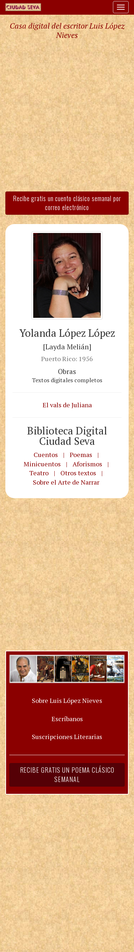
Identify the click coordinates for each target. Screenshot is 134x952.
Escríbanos (67, 718)
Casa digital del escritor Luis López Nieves (67, 30)
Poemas (81, 454)
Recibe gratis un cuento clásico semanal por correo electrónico (67, 203)
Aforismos (87, 464)
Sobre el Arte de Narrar (66, 482)
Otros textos (78, 472)
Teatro (39, 472)
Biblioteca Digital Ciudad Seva (67, 436)
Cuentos (46, 454)
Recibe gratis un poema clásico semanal (67, 774)
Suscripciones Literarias (67, 736)
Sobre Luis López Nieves (67, 700)
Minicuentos (42, 464)
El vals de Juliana (67, 404)
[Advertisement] (67, 115)
